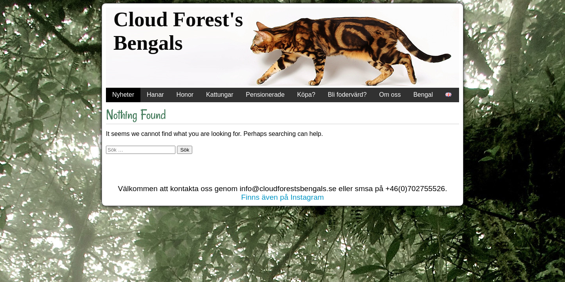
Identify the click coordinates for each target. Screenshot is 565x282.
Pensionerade (265, 94)
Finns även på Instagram (282, 197)
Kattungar (219, 94)
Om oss (390, 94)
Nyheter (123, 94)
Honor (185, 94)
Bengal (423, 94)
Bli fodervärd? (347, 94)
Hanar (155, 94)
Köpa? (306, 94)
